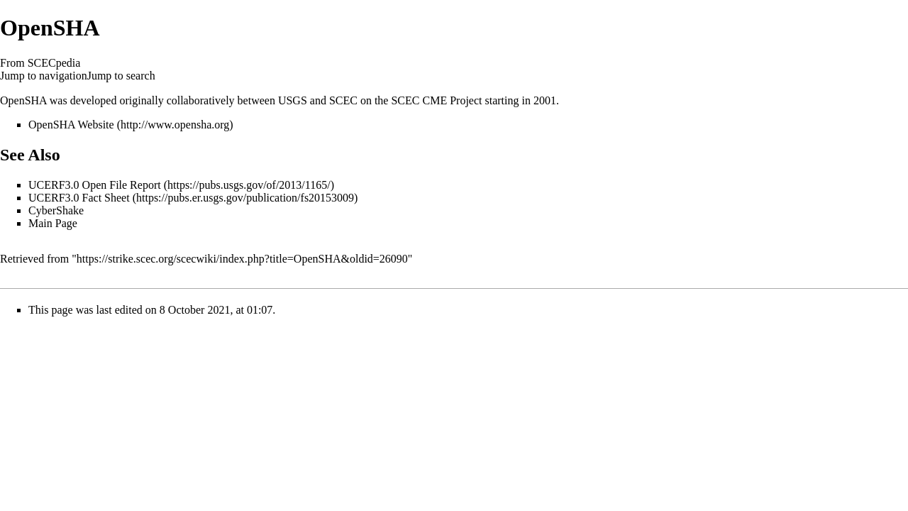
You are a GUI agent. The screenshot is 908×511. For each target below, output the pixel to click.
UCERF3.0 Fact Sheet (79, 198)
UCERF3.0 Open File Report (94, 185)
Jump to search (121, 76)
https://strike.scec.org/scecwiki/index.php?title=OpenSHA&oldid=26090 (242, 259)
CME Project (452, 100)
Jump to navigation (43, 76)
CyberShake (56, 210)
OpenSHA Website (71, 125)
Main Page (52, 223)
